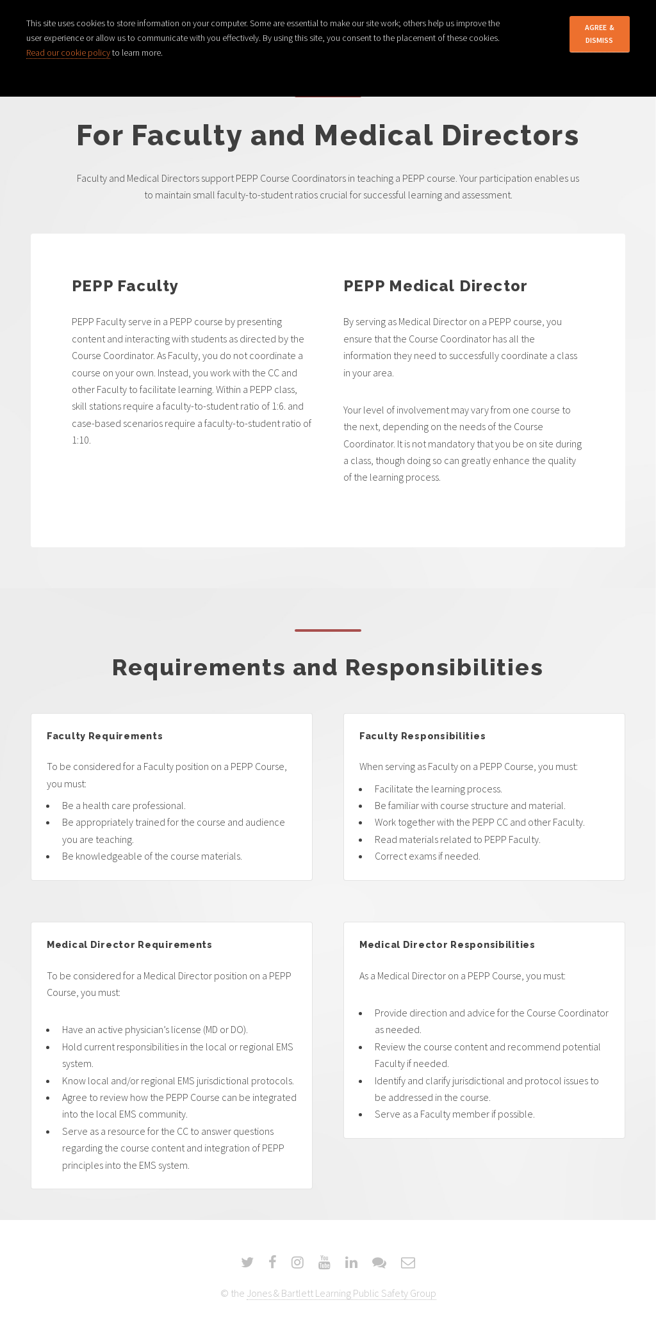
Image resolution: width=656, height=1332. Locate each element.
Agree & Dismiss (599, 33)
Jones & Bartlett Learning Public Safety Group (341, 1293)
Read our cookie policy (68, 52)
